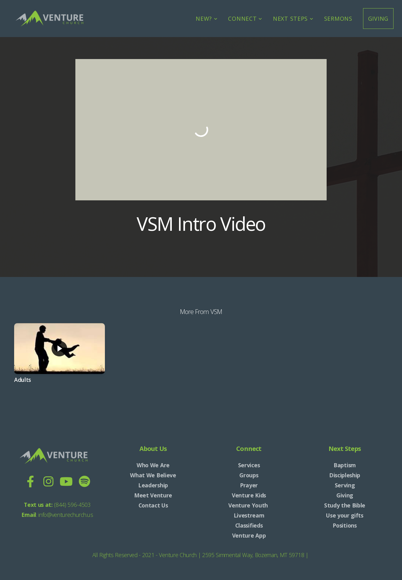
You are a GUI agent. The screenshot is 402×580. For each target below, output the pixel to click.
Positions (344, 525)
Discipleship (344, 475)
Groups (248, 475)
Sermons (338, 18)
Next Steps (293, 18)
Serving (345, 485)
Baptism (345, 465)
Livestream (249, 515)
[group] (59, 358)
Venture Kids (249, 495)
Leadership (153, 485)
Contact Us (153, 505)
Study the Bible (344, 505)
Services (249, 465)
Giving (378, 18)
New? (206, 18)
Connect (245, 18)
